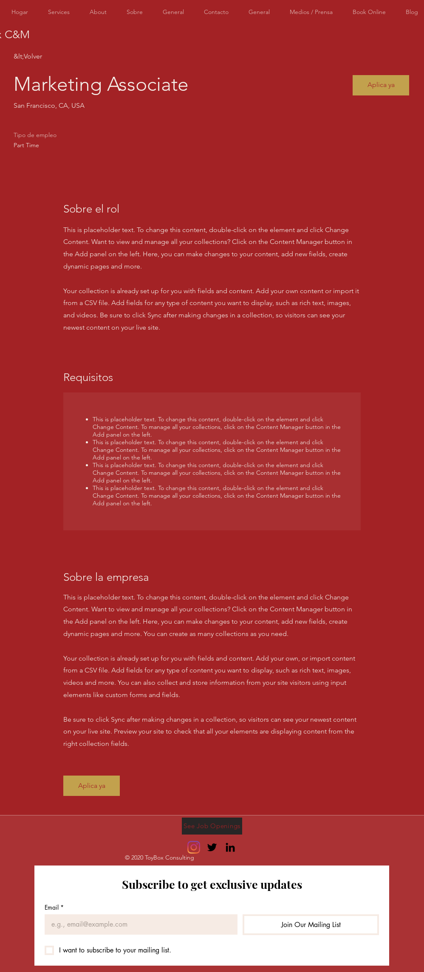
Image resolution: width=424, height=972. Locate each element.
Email (54, 907)
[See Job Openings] (212, 826)
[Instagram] (193, 847)
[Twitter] (212, 847)
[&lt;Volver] (44, 56)
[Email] (138, 924)
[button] (381, 85)
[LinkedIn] (230, 847)
